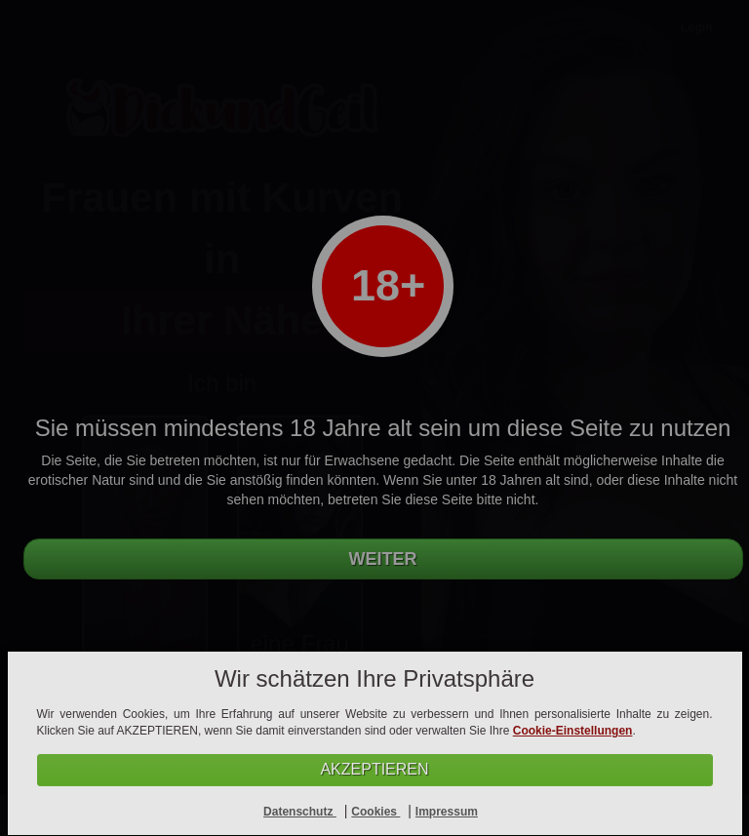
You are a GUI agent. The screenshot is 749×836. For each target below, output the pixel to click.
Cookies (375, 811)
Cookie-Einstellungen (573, 730)
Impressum (446, 811)
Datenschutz (299, 811)
